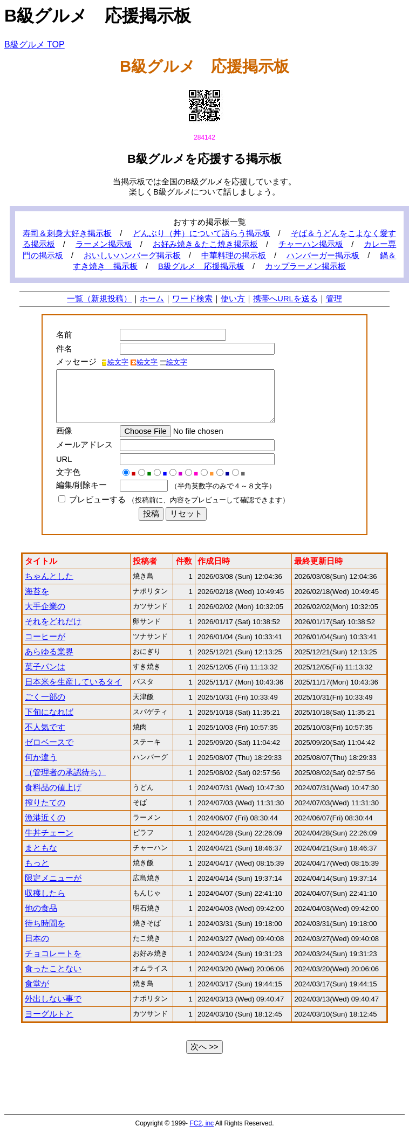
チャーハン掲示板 (310, 244)
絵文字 (114, 362)
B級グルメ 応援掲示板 (201, 266)
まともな (41, 848)
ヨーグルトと (49, 1014)
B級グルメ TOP (34, 44)
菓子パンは (45, 666)
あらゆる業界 (49, 651)
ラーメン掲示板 (104, 244)
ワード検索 (192, 298)
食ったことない (53, 968)
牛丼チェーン (49, 832)
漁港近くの (45, 817)
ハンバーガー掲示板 (323, 255)
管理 (334, 298)
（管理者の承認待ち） (65, 772)
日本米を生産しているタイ (73, 682)
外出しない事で (53, 998)
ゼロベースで (49, 742)
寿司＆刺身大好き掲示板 (67, 233)
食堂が (37, 983)
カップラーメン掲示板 (305, 266)
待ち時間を (45, 923)
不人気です (45, 727)
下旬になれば (49, 712)
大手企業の (45, 606)
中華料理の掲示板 (233, 255)
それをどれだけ (53, 621)
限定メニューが (53, 878)
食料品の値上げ (53, 787)
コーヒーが (45, 636)
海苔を (37, 591)
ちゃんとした (49, 576)
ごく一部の (45, 697)
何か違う (41, 757)
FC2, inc (201, 1123)
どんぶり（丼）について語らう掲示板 (201, 233)
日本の (37, 938)
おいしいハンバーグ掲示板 (132, 255)
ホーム (152, 298)
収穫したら (45, 893)
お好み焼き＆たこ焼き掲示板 (205, 244)
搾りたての (45, 802)
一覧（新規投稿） (99, 298)
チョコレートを (53, 953)
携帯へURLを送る (285, 298)
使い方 (233, 298)
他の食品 (41, 908)
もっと (37, 863)
